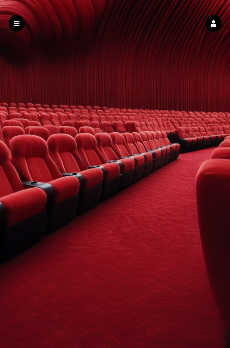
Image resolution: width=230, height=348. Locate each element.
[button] (213, 23)
